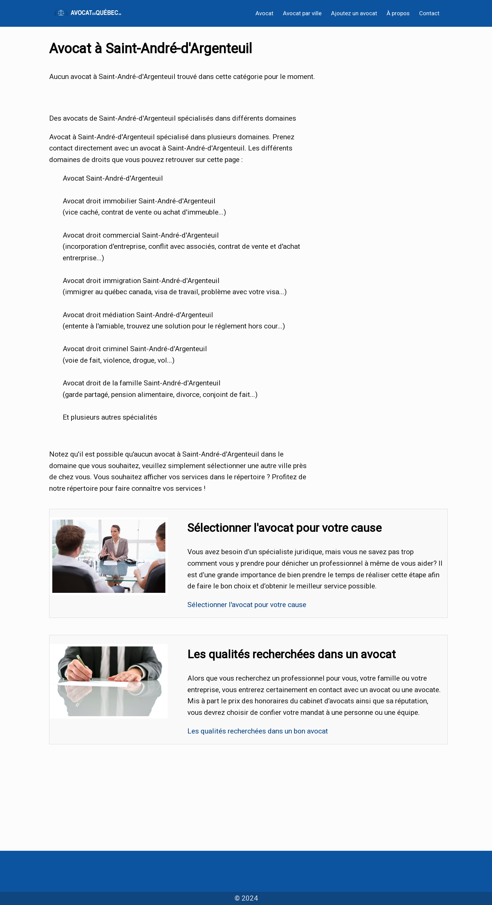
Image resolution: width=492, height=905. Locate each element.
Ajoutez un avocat (354, 13)
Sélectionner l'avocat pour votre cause (246, 605)
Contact (429, 13)
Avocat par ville (302, 13)
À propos (398, 13)
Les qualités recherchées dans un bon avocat (257, 731)
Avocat (264, 13)
